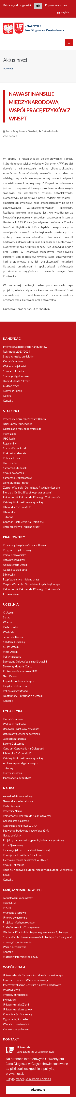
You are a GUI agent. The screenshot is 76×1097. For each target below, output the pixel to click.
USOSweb (9, 438)
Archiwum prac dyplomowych (20, 763)
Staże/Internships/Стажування (21, 927)
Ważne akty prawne (14, 947)
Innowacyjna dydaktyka (17, 778)
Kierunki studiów (13, 361)
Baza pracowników (14, 559)
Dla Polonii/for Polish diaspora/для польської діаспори (35, 932)
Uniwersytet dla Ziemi (16, 1004)
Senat (6, 617)
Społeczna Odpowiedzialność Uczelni (25, 661)
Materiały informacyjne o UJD (20, 956)
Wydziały (8, 632)
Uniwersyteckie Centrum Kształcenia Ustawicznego (33, 975)
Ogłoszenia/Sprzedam (16, 1019)
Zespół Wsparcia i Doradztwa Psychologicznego (31, 487)
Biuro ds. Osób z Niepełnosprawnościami (27, 492)
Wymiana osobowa (14, 912)
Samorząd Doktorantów (17, 477)
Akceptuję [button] (38, 1089)
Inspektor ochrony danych (18, 681)
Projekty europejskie (15, 994)
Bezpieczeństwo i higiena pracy (21, 526)
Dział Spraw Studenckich (17, 423)
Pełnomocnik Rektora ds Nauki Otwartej (27, 815)
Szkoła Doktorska (13, 371)
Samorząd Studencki (15, 468)
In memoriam (11, 594)
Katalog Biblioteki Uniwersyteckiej (23, 502)
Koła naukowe (11, 458)
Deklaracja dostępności (17, 5)
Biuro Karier (10, 463)
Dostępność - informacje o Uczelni (23, 695)
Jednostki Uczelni (13, 637)
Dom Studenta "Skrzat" (16, 381)
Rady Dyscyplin (12, 806)
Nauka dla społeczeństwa (18, 801)
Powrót (8, 68)
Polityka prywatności (15, 691)
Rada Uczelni (10, 627)
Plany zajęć (9, 433)
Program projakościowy (17, 550)
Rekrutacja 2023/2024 (16, 351)
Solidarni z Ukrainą (14, 642)
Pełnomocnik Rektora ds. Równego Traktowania (31, 497)
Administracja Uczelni (15, 564)
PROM (7, 907)
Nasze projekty (12, 835)
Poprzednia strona (56, 5)
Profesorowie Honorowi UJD (20, 671)
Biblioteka (9, 512)
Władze (7, 622)
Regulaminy (10, 443)
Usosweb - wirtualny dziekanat (21, 729)
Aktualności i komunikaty (18, 796)
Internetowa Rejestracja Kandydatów (25, 346)
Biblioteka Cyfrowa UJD (17, 507)
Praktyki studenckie (14, 453)
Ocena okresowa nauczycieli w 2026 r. (25, 860)
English (63, 12)
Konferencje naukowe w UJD (20, 825)
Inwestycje (9, 999)
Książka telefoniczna (15, 569)
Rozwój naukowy (13, 845)
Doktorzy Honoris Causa (17, 666)
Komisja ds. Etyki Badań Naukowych (24, 855)
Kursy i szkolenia (12, 390)
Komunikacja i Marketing (17, 1014)
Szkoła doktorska (13, 472)
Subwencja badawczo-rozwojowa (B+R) (26, 830)
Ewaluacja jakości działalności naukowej (26, 850)
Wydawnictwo (11, 989)
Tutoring (8, 517)
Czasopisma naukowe (16, 820)
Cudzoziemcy (11, 386)
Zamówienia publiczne (16, 1029)
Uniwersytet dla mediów (17, 1009)
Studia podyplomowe (16, 376)
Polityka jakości (12, 656)
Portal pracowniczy (14, 555)
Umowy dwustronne (15, 917)
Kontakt (8, 400)
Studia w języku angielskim (18, 356)
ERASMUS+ (9, 902)
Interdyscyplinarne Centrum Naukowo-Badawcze (32, 985)
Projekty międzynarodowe (18, 922)
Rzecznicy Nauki (12, 811)
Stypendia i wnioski (14, 448)
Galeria (7, 395)
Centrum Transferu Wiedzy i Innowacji (25, 980)
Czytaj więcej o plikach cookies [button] (28, 1079)
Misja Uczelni (10, 651)
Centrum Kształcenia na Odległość (23, 521)
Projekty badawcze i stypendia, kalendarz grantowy (33, 840)
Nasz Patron (10, 676)
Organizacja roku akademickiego (22, 428)
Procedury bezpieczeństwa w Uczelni (24, 419)
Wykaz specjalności (14, 366)
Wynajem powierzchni (16, 1024)
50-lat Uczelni (11, 646)
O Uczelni (8, 612)
